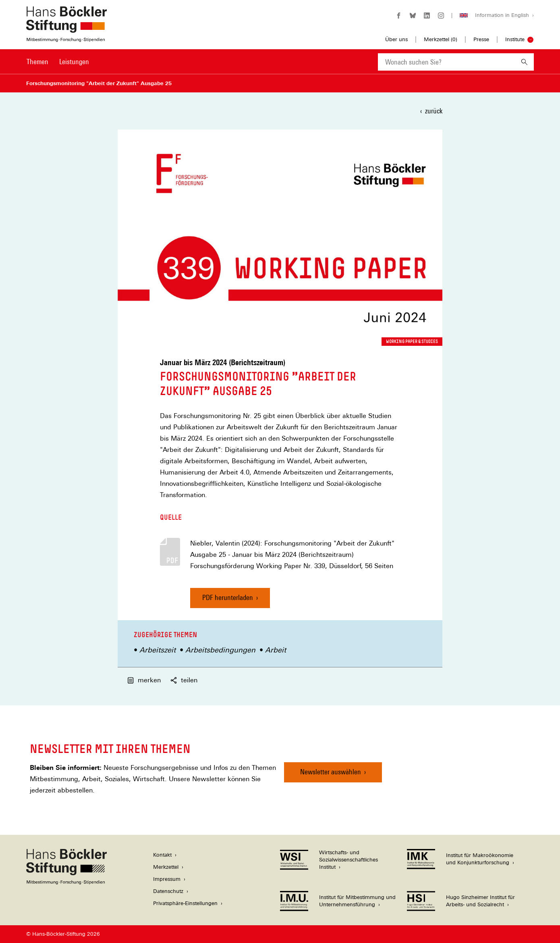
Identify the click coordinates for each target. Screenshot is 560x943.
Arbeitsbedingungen (220, 650)
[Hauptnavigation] (57, 61)
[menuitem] (37, 67)
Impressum (166, 879)
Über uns (396, 39)
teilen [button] (183, 680)
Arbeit (275, 650)
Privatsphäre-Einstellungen (185, 903)
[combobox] (446, 62)
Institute (515, 39)
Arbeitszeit (157, 650)
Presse (481, 39)
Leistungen (74, 61)
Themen (37, 61)
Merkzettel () (440, 39)
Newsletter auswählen (330, 771)
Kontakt (162, 855)
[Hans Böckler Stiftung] (66, 882)
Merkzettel (165, 867)
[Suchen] (524, 62)
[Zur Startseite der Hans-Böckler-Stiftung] (66, 37)
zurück (433, 111)
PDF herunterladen (227, 597)
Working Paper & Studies (412, 341)
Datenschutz (168, 891)
